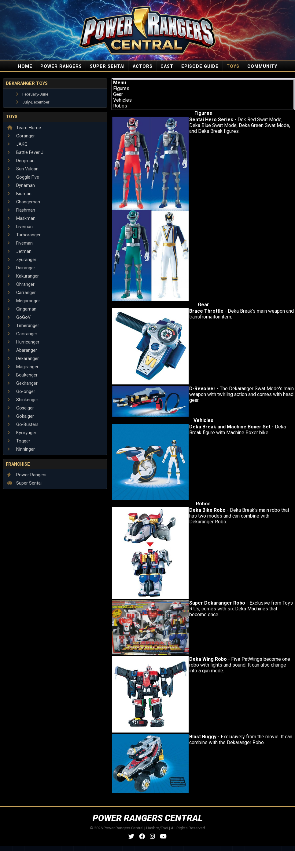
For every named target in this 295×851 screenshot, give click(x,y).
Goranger (21, 136)
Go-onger (21, 391)
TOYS (233, 66)
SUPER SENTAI (107, 66)
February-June (32, 94)
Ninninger (21, 449)
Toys (11, 116)
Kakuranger (23, 276)
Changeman (23, 202)
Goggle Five (23, 177)
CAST (166, 66)
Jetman (19, 251)
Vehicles (122, 100)
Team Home (24, 127)
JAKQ (17, 144)
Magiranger (23, 366)
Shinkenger (22, 399)
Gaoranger (22, 333)
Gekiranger (22, 383)
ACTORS (143, 66)
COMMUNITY (262, 66)
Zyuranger (21, 259)
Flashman (21, 210)
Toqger (18, 441)
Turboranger (24, 235)
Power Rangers (26, 475)
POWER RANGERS (61, 66)
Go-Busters (23, 424)
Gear (118, 94)
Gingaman (21, 309)
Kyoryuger (21, 432)
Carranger (21, 292)
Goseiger (20, 408)
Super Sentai (24, 483)
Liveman (20, 226)
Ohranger (21, 284)
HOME (25, 66)
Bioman (19, 193)
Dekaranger (23, 358)
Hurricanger (23, 342)
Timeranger (23, 325)
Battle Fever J (25, 152)
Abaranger (22, 350)
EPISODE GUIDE (200, 66)
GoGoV (19, 317)
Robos (120, 106)
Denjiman (21, 160)
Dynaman (21, 185)
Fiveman (20, 243)
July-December (33, 102)
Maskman (21, 218)
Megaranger (23, 301)
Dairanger (21, 268)
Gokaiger (20, 416)
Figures (121, 88)
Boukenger (22, 375)
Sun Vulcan (23, 169)
